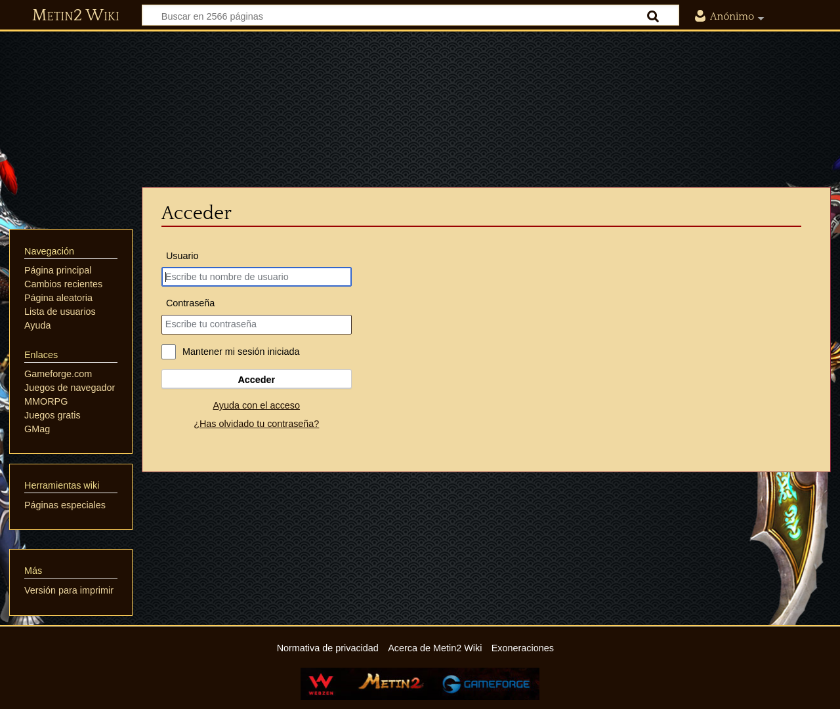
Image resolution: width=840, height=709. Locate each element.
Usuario (182, 256)
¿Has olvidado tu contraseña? (256, 423)
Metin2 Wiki (75, 16)
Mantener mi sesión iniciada (240, 351)
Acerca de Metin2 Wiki (435, 648)
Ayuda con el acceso (257, 405)
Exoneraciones (523, 648)
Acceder (256, 380)
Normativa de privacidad (328, 648)
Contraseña (190, 303)
